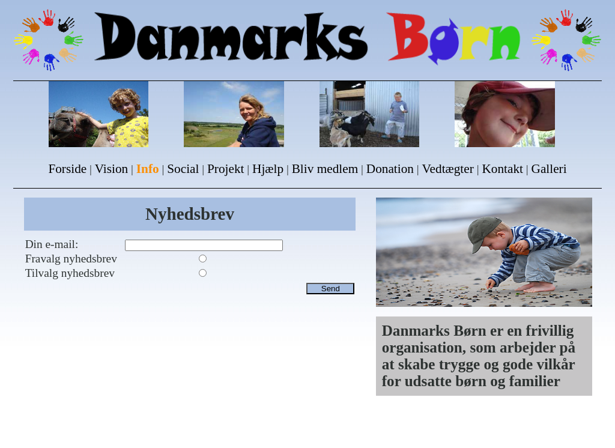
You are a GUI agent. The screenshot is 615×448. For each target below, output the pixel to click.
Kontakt (502, 169)
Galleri (549, 169)
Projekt (225, 169)
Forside (67, 169)
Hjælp (267, 169)
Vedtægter (448, 169)
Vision (111, 169)
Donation (390, 169)
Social (183, 169)
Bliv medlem (325, 169)
